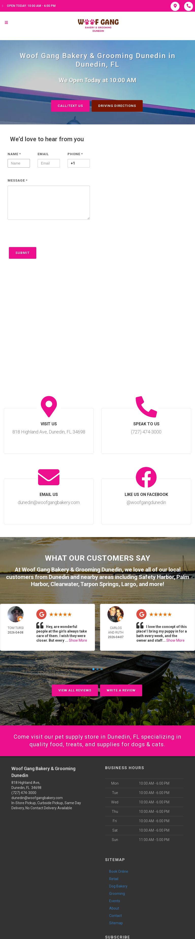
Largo (128, 584)
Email (43, 154)
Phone (75, 154)
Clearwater (64, 584)
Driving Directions (117, 106)
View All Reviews (74, 690)
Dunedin (59, 577)
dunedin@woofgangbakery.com (37, 798)
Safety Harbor (156, 577)
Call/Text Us (70, 106)
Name (14, 154)
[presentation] (46, 236)
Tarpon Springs (99, 584)
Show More (78, 640)
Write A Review (121, 690)
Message (18, 180)
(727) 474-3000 (23, 793)
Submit (22, 253)
